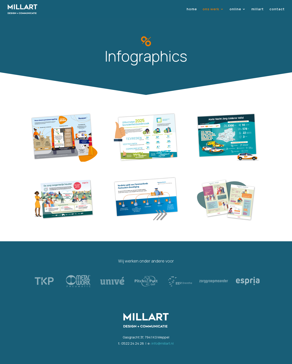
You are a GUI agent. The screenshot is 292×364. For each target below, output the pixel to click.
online (235, 9)
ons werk (211, 9)
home (192, 9)
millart (257, 9)
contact (277, 9)
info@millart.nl (162, 343)
